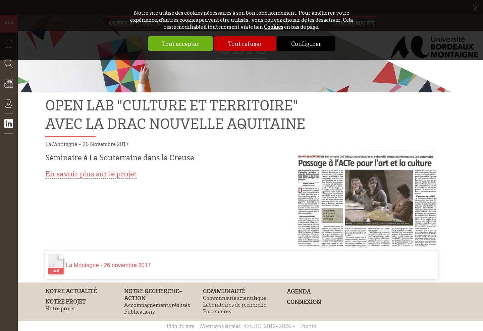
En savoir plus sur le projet (91, 173)
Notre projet (65, 301)
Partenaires (217, 311)
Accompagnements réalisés (157, 305)
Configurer (306, 43)
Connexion (9, 108)
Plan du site (181, 326)
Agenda (299, 291)
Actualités (9, 88)
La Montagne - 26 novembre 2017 (99, 264)
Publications (139, 311)
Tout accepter (180, 43)
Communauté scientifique (234, 298)
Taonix (308, 326)
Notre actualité (71, 291)
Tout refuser (245, 43)
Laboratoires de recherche (234, 304)
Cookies (273, 26)
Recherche (6, 83)
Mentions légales (220, 326)
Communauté (224, 291)
